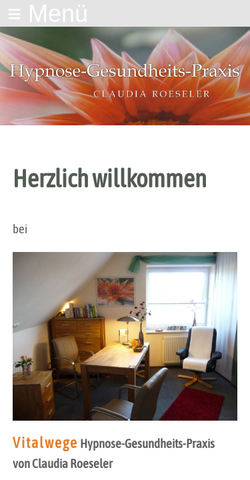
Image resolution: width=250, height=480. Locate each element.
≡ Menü (47, 13)
